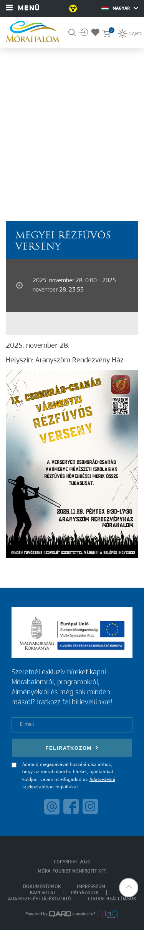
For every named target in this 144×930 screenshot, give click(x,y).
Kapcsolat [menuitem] (42, 892)
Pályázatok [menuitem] (85, 892)
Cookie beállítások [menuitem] (112, 899)
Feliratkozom (72, 747)
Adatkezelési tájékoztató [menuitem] (39, 899)
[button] (128, 887)
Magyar (119, 8)
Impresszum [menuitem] (91, 886)
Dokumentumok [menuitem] (42, 886)
